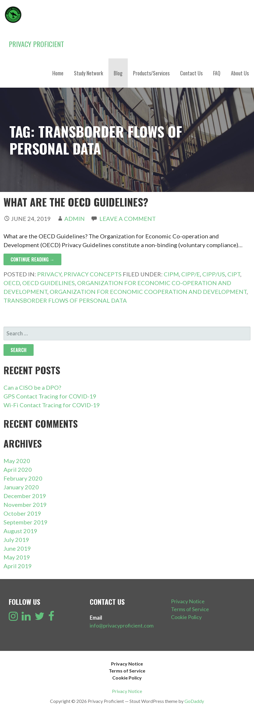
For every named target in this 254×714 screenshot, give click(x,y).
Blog (118, 73)
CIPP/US (213, 274)
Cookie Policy (186, 617)
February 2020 (23, 478)
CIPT (233, 274)
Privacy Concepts (93, 274)
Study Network (88, 73)
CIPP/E (190, 274)
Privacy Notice (188, 601)
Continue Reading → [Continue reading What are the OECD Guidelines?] (32, 259)
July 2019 (16, 539)
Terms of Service (190, 609)
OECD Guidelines (48, 282)
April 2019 (18, 565)
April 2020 (18, 469)
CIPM (171, 274)
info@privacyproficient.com (121, 625)
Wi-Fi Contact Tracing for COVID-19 (52, 404)
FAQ (216, 73)
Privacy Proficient (36, 44)
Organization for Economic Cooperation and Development (148, 291)
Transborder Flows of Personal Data (65, 300)
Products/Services (151, 73)
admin (74, 218)
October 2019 (22, 513)
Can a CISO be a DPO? (32, 387)
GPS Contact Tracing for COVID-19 (50, 396)
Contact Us (191, 73)
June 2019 (17, 548)
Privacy (49, 274)
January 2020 (21, 487)
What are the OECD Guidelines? (76, 201)
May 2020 (17, 460)
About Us (240, 73)
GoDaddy (194, 701)
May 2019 (17, 557)
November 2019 (25, 504)
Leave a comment (127, 218)
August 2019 (20, 530)
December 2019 (25, 495)
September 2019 (26, 522)
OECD (12, 282)
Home (57, 73)
